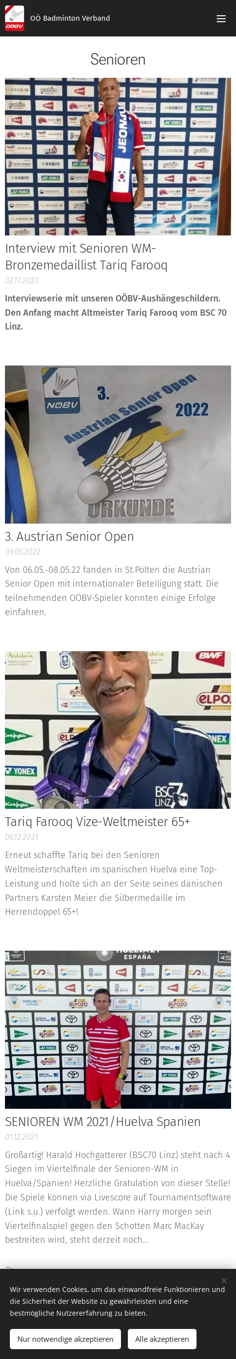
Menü (221, 18)
